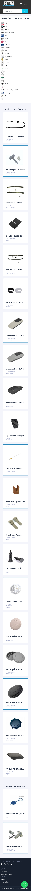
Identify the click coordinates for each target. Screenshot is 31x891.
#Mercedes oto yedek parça (10, 339)
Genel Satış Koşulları (6, 874)
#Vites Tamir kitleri (9, 305)
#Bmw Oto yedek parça (10, 239)
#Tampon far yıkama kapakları (10, 773)
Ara (25, 11)
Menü (25, 4)
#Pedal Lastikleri (9, 438)
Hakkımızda (4, 871)
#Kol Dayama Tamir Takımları (10, 850)
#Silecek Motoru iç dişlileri (9, 605)
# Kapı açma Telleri (9, 139)
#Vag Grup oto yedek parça (10, 173)
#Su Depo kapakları (8, 816)
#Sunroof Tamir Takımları (10, 206)
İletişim (3, 879)
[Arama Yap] (12, 11)
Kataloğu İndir (5, 882)
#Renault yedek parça (10, 472)
